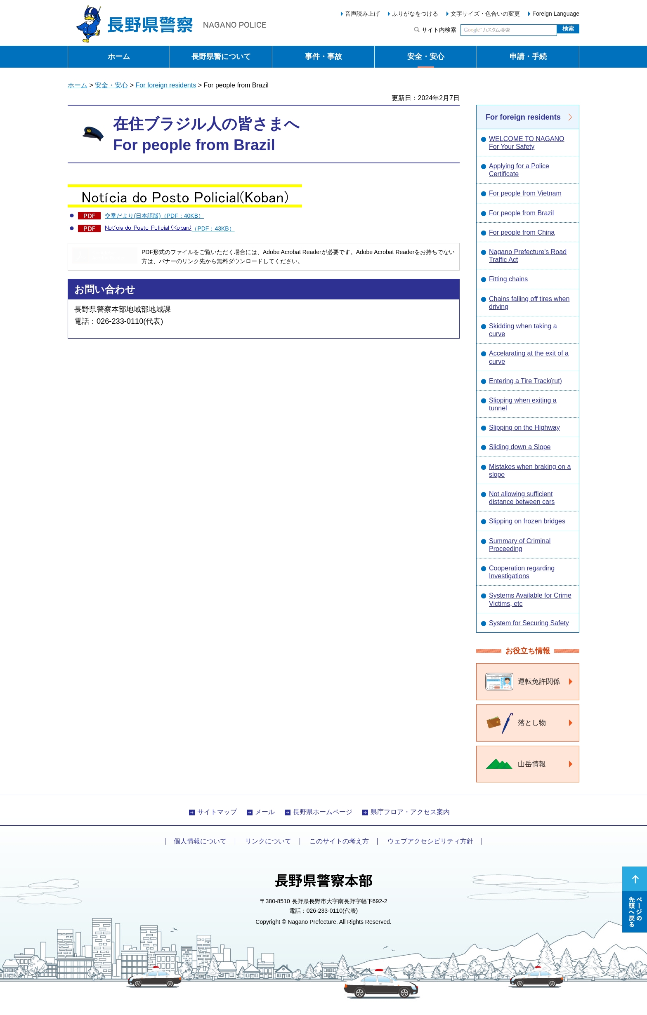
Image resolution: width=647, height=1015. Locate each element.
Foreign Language (555, 13)
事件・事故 (323, 56)
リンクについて (268, 841)
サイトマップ (217, 811)
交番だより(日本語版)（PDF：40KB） (154, 215)
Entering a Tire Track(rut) (525, 380)
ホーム (119, 56)
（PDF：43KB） (169, 228)
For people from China (522, 232)
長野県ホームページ (322, 811)
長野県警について (221, 56)
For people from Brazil (521, 213)
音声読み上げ (362, 13)
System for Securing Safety (529, 622)
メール (265, 811)
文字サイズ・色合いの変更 (485, 13)
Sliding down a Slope (519, 446)
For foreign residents (165, 85)
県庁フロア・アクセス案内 (410, 811)
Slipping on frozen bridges (527, 521)
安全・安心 (425, 56)
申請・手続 (528, 56)
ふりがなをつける (415, 13)
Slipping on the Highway (524, 427)
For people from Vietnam (525, 193)
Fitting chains (508, 279)
